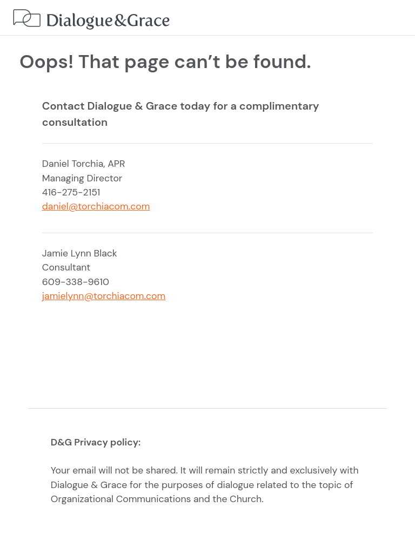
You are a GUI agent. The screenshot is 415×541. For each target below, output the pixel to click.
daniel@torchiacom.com (96, 206)
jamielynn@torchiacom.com (103, 296)
